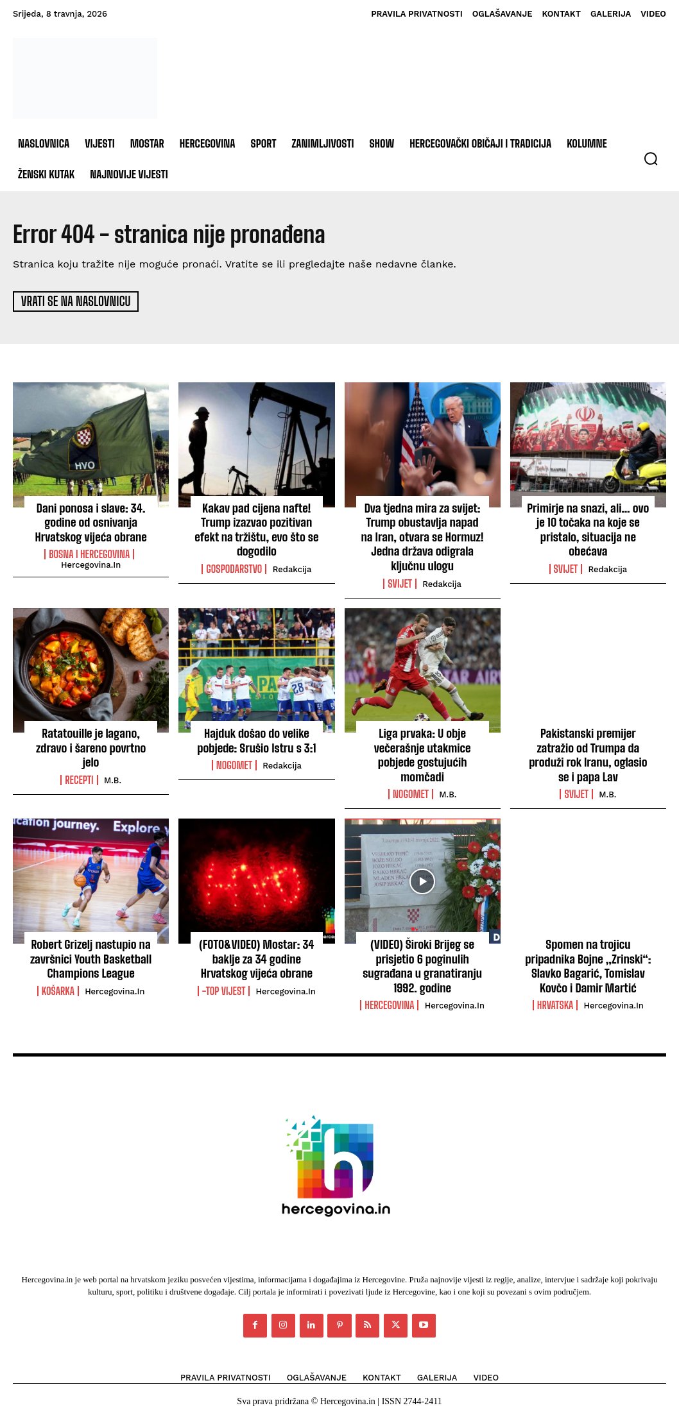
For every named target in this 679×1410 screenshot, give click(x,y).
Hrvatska (555, 996)
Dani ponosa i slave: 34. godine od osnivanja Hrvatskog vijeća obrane (91, 520)
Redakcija (292, 566)
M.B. (112, 760)
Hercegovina (389, 996)
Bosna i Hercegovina (89, 552)
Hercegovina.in (91, 562)
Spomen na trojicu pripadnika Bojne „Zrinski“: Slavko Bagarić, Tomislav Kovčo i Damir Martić (588, 958)
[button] (650, 158)
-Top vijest (224, 983)
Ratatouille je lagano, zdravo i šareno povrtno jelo (91, 736)
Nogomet (234, 760)
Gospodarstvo (234, 566)
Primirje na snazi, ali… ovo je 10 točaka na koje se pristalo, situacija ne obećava (588, 527)
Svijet (400, 579)
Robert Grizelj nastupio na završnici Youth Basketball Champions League (91, 951)
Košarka (58, 983)
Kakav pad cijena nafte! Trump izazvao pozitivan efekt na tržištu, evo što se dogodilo (256, 527)
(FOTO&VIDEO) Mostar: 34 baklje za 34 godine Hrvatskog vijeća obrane (257, 951)
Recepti (79, 760)
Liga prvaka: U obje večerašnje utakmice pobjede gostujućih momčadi (422, 749)
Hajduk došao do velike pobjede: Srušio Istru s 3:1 (256, 736)
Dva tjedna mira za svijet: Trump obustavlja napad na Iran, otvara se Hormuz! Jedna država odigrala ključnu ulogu (422, 533)
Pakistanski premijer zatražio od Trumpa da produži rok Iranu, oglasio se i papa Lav (588, 749)
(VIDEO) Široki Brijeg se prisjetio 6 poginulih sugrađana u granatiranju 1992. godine (423, 958)
